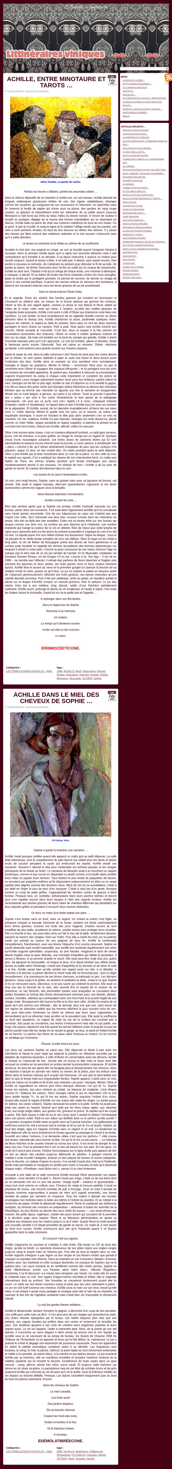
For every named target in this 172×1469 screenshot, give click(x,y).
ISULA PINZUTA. (130, 202)
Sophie (98, 678)
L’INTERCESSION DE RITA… (135, 134)
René (71, 1458)
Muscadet (75, 678)
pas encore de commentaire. (37, 91)
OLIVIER (87, 678)
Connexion (164, 5)
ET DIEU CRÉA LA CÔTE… (134, 152)
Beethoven (82, 1451)
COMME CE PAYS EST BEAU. (135, 188)
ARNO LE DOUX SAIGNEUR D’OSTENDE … (141, 249)
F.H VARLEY (79, 1455)
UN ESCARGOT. (130, 256)
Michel (104, 674)
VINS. (49, 671)
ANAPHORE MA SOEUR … (134, 213)
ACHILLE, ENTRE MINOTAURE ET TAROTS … (56, 82)
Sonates (80, 1458)
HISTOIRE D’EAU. (130, 252)
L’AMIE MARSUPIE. (131, 217)
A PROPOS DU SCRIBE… (134, 80)
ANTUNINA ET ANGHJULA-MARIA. (137, 227)
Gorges (94, 674)
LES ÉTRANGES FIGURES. (134, 238)
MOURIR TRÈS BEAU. (132, 278)
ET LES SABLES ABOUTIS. (134, 191)
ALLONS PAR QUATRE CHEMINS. (137, 231)
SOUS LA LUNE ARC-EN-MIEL (136, 155)
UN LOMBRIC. (129, 166)
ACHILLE (69, 671)
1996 (59, 671)
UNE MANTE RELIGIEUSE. (134, 177)
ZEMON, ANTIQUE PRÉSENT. (135, 224)
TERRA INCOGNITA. (131, 274)
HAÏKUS (126, 116)
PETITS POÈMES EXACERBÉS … (137, 84)
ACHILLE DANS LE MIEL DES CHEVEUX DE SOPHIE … (56, 697)
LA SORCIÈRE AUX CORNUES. (136, 137)
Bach (79, 671)
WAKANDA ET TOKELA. (133, 235)
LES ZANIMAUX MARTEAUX (135, 87)
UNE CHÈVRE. (129, 260)
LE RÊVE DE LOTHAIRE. (133, 267)
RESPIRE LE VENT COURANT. (136, 130)
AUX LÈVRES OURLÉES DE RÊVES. (138, 245)
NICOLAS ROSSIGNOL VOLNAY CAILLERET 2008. (144, 170)
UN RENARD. (128, 184)
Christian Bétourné (16, 91)
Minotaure (62, 678)
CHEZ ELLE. (128, 91)
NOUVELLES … (129, 95)
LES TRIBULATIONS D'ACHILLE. (25, 671)
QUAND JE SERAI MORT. (133, 209)
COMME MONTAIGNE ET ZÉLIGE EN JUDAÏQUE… (144, 242)
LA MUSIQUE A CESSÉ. (133, 206)
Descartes (72, 674)
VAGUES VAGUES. (131, 270)
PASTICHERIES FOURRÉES (135, 113)
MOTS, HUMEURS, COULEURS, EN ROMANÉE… (144, 173)
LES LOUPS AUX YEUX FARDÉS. (137, 148)
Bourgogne (89, 671)
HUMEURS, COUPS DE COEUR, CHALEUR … (142, 109)
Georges (84, 674)
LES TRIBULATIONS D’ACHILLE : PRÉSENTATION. (144, 98)
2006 (59, 1451)
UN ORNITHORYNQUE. (133, 181)
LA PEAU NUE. (129, 263)
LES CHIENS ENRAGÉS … (134, 220)
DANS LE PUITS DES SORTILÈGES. (138, 195)
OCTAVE (62, 1458)
